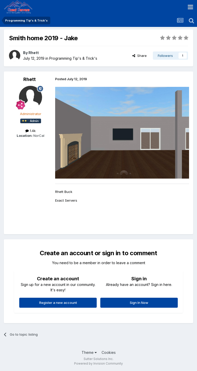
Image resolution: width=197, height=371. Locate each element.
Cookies (109, 352)
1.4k (30, 131)
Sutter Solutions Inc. (98, 359)
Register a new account (58, 303)
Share (139, 56)
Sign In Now (139, 303)
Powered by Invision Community (98, 363)
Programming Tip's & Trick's (73, 58)
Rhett (33, 52)
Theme (89, 352)
